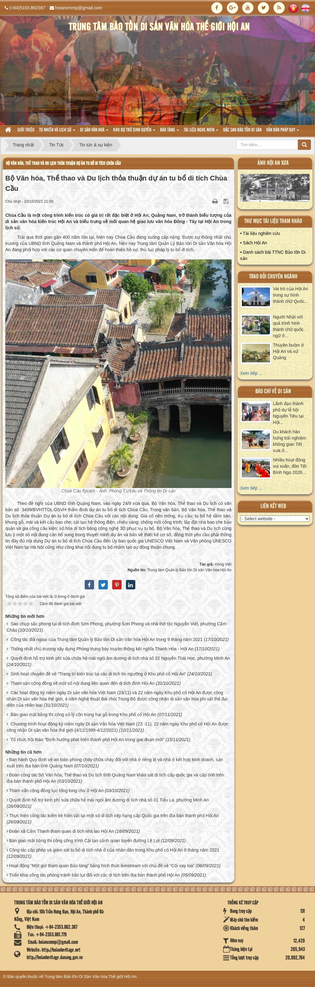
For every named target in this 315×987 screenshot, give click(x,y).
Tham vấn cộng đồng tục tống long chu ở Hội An (56, 790)
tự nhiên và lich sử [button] (57, 132)
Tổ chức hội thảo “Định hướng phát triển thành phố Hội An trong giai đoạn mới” (87, 739)
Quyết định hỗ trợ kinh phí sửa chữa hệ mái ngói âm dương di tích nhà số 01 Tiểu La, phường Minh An (109, 799)
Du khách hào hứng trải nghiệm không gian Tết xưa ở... (289, 441)
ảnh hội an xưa (273, 163)
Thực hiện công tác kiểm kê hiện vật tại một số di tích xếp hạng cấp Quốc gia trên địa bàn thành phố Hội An (114, 815)
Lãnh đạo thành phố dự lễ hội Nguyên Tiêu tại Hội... (288, 413)
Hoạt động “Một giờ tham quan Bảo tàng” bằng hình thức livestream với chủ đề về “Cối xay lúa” (101, 865)
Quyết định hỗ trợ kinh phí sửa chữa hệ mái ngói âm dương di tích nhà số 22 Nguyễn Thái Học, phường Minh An (120, 658)
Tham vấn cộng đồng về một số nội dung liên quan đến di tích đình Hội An (83, 683)
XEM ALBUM (275, 189)
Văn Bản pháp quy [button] (282, 132)
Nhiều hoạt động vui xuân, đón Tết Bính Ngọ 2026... (290, 466)
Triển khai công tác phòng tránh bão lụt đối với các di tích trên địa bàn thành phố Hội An (94, 875)
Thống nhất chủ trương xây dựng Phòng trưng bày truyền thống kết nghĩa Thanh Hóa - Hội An (102, 648)
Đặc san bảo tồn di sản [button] (242, 130)
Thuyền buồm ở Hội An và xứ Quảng (288, 351)
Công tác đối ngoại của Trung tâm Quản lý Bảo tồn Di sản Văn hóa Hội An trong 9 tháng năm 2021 (106, 639)
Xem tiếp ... (251, 373)
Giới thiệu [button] (26, 130)
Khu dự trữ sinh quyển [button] (134, 132)
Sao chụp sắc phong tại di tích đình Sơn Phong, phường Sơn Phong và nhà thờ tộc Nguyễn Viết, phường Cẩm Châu (116, 627)
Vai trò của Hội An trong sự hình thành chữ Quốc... (290, 295)
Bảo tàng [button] (169, 132)
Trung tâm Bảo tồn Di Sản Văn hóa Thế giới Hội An (90, 976)
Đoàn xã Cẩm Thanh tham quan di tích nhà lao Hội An (61, 831)
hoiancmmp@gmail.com (78, 7)
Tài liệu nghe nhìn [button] (201, 132)
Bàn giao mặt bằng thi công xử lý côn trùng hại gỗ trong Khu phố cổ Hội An (83, 714)
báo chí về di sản (273, 391)
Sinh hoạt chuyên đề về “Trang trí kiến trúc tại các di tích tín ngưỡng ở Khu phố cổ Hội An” (98, 673)
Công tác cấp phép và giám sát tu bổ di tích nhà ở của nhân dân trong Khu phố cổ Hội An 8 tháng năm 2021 (114, 849)
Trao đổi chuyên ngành (273, 276)
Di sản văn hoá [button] (94, 132)
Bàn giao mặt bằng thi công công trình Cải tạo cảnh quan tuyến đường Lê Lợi (84, 840)
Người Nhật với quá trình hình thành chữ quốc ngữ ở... (288, 326)
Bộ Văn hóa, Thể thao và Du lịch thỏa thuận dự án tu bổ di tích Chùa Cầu (63, 163)
